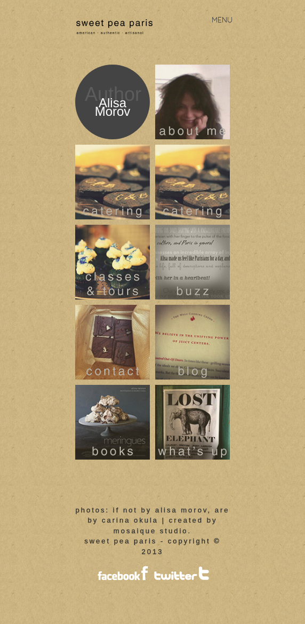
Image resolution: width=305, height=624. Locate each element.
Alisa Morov (113, 107)
